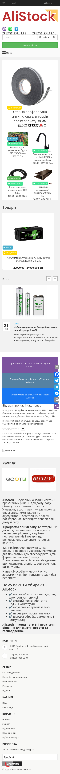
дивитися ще (9, 450)
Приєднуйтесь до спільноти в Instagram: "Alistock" (30, 365)
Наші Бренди (9, 732)
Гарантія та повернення (14, 677)
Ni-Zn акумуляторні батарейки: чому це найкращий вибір (35, 329)
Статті (16, 323)
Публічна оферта (11, 737)
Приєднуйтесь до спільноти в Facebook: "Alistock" (30, 396)
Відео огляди (8, 728)
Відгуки (6, 690)
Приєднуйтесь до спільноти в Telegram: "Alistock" (30, 381)
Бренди (9, 462)
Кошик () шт (30, 45)
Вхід (4, 702)
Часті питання (9, 681)
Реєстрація (7, 707)
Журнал (6, 723)
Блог (6, 279)
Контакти (7, 686)
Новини (6, 719)
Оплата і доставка (11, 672)
